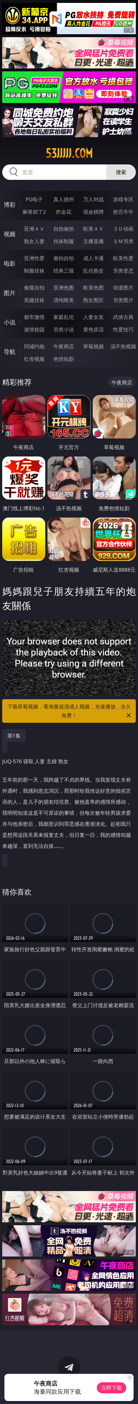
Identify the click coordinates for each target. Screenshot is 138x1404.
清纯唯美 (63, 299)
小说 (9, 322)
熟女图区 (93, 299)
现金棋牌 (93, 211)
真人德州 (63, 199)
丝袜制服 (63, 241)
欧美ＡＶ (93, 228)
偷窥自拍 (34, 287)
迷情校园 (34, 329)
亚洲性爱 (34, 258)
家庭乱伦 (63, 316)
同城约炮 (34, 346)
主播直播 (93, 241)
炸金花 (63, 211)
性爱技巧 (123, 329)
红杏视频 (34, 358)
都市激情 (34, 316)
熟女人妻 (34, 241)
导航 (9, 352)
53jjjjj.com (69, 153)
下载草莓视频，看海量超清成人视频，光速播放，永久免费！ (69, 711)
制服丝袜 (34, 270)
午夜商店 (63, 346)
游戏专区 (123, 199)
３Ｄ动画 (123, 228)
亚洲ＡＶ (34, 228)
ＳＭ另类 (123, 241)
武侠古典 (123, 316)
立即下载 (111, 1387)
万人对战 (93, 199)
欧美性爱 (123, 258)
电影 (9, 263)
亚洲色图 (63, 287)
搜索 (121, 171)
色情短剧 (63, 358)
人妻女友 (93, 316)
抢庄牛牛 (123, 211)
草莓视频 (93, 346)
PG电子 (34, 199)
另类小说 (63, 329)
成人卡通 (93, 258)
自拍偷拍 (63, 228)
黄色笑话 (93, 329)
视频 (9, 234)
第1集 (14, 735)
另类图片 (123, 299)
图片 (9, 293)
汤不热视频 (123, 346)
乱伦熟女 (93, 270)
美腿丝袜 (34, 299)
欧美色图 (93, 287)
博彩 (9, 204)
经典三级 (63, 270)
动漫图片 (123, 287)
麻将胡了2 (34, 211)
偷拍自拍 (63, 258)
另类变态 (123, 270)
